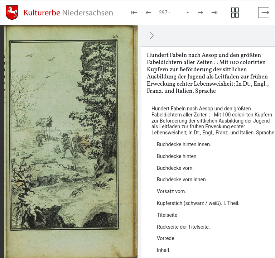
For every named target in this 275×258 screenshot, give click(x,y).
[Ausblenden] (152, 35)
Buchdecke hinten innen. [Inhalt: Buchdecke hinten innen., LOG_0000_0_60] (184, 144)
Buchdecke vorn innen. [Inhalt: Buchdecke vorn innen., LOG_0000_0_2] (182, 179)
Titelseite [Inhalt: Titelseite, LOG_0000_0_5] (167, 215)
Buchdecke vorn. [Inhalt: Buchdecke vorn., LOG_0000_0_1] (175, 168)
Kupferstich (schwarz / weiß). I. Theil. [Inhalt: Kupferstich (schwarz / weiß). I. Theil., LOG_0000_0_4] (198, 203)
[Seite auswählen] (174, 12)
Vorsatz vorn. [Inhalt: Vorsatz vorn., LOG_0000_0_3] (171, 191)
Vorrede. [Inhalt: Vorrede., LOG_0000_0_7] (166, 238)
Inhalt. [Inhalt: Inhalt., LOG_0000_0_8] (164, 250)
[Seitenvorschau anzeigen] (235, 13)
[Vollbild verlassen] (263, 12)
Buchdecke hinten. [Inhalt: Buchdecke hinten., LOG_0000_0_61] (177, 156)
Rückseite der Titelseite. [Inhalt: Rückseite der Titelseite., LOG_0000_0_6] (183, 227)
